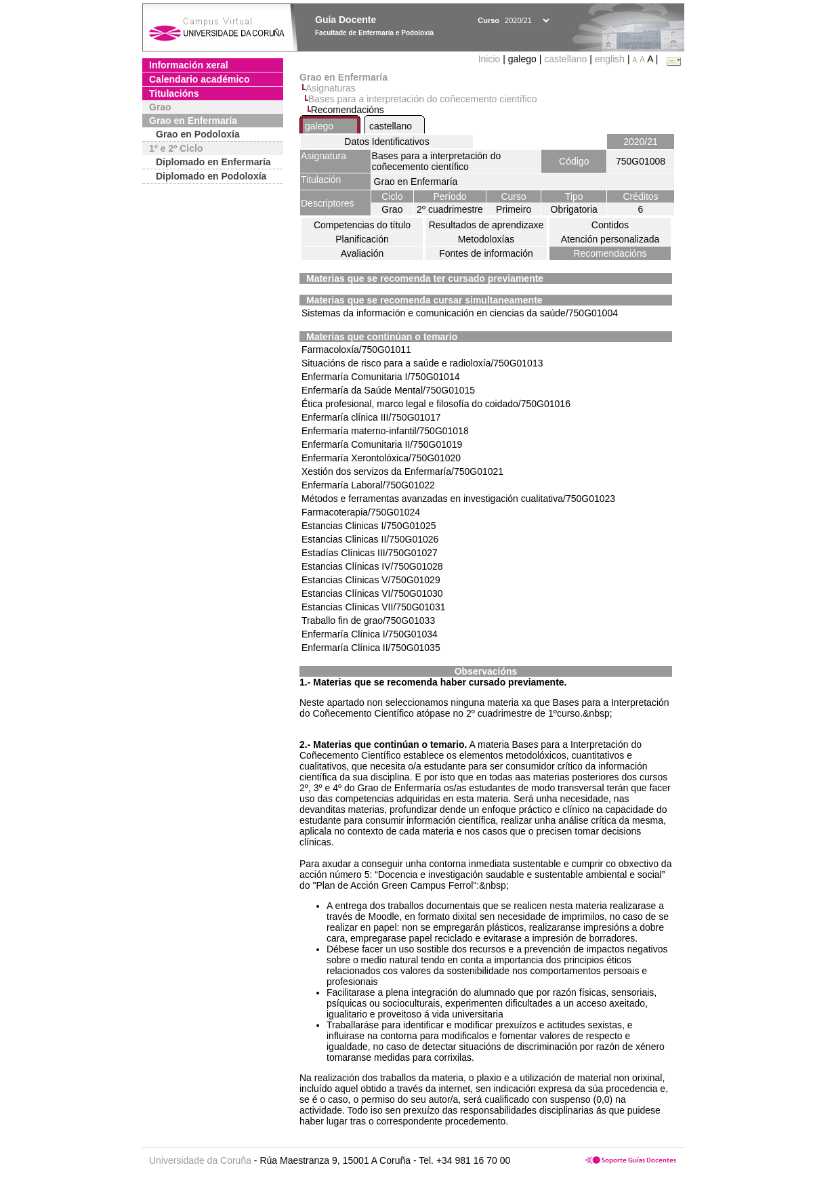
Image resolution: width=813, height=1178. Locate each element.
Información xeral (188, 65)
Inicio (490, 59)
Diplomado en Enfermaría (213, 161)
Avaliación (362, 253)
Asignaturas (331, 88)
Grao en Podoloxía (198, 134)
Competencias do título (362, 224)
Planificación (362, 239)
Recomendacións (609, 253)
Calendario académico (199, 79)
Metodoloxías (486, 239)
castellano (565, 59)
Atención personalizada (610, 239)
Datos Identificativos (386, 141)
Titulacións (174, 93)
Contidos (610, 224)
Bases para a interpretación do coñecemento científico (422, 98)
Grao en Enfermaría (193, 120)
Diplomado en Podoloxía (211, 176)
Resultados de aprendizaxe (486, 224)
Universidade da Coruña (200, 1160)
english (610, 59)
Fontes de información (486, 253)
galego (319, 126)
